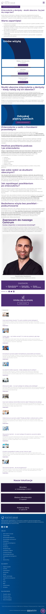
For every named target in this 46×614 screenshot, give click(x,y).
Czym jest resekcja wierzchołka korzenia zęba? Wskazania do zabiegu (22, 402)
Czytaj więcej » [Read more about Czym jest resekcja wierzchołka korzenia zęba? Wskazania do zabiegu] (5, 407)
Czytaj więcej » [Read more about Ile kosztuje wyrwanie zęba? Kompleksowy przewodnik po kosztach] (5, 359)
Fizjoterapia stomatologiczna (9, 556)
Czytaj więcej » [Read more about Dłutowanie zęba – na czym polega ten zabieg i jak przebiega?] (5, 391)
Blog (4, 583)
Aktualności (5, 572)
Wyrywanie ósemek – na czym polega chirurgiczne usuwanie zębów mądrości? (22, 434)
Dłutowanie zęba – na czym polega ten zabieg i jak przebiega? (20, 386)
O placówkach (6, 570)
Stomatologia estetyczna (8, 537)
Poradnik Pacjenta (7, 597)
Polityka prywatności (33, 606)
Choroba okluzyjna (7, 552)
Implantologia (6, 535)
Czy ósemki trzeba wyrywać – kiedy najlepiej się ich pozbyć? (19, 370)
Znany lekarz (23, 303)
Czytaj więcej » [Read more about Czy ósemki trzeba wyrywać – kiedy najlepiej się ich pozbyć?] (5, 375)
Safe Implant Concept (8, 533)
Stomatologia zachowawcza (9, 539)
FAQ (4, 579)
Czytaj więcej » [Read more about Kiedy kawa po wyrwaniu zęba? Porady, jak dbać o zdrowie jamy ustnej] (5, 423)
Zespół (4, 574)
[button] (9, 291)
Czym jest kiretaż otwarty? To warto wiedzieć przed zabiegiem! (20, 320)
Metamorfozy (6, 559)
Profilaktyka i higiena (8, 550)
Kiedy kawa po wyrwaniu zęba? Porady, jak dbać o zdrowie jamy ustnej (23, 418)
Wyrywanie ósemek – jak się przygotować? (15, 467)
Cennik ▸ (5, 568)
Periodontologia (6, 548)
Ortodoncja (5, 546)
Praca (4, 581)
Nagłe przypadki (7, 566)
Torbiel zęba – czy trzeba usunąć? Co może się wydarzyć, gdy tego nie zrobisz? (21, 337)
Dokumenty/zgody (7, 599)
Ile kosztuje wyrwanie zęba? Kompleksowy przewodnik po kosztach (22, 353)
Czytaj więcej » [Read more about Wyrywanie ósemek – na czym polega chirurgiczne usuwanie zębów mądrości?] (5, 440)
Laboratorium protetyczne (9, 578)
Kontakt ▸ (5, 587)
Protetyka (5, 544)
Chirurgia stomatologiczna (9, 543)
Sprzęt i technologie (7, 576)
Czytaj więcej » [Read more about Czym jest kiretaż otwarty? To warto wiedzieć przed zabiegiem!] (5, 325)
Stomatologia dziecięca (8, 554)
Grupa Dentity (6, 585)
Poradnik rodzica (7, 594)
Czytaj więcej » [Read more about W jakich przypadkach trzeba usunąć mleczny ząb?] (5, 456)
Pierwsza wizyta (6, 596)
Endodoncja (6, 541)
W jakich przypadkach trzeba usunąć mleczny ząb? (17, 451)
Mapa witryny (41, 606)
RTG (4, 558)
